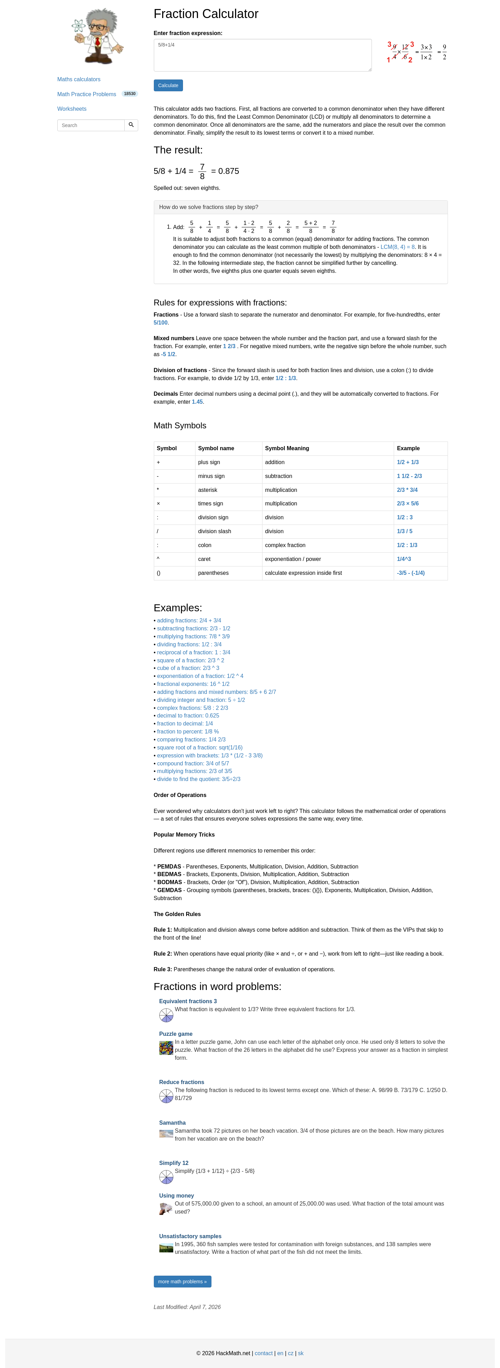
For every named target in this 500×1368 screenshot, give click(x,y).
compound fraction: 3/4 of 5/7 (193, 763)
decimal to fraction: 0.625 (188, 716)
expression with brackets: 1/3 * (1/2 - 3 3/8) (210, 755)
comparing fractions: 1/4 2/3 (191, 739)
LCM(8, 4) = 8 (398, 247)
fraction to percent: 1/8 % (188, 732)
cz (290, 1353)
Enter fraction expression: (188, 33)
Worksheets (71, 109)
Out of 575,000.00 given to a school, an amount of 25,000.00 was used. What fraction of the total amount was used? (301, 1204)
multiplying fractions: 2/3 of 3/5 (194, 771)
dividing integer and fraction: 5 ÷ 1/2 (201, 700)
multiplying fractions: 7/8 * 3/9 (193, 636)
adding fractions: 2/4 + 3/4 (189, 620)
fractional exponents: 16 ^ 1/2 (193, 684)
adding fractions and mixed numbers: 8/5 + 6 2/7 (216, 692)
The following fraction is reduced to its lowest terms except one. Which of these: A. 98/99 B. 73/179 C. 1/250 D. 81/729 (303, 1090)
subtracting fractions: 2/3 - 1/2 (194, 628)
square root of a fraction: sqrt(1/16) (200, 747)
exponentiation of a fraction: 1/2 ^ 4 (200, 676)
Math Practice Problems (97, 94)
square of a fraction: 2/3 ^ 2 (190, 660)
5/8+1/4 (263, 55)
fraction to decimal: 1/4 (185, 724)
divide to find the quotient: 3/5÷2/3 (199, 779)
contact (264, 1353)
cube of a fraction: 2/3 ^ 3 (188, 668)
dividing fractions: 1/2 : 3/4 (189, 644)
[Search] (131, 125)
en (280, 1353)
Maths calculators (79, 79)
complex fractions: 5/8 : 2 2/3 (192, 708)
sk (300, 1353)
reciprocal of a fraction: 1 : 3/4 (194, 652)
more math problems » (182, 1281)
